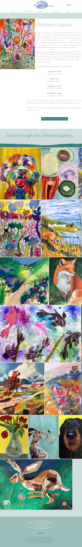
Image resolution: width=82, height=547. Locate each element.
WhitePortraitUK (50, 539)
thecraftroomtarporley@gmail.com (42, 528)
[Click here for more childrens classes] (54, 118)
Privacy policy (48, 537)
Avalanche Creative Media (44, 541)
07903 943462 (42, 525)
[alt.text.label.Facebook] (67, 5)
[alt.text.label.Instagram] (70, 5)
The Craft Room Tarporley (37, 539)
